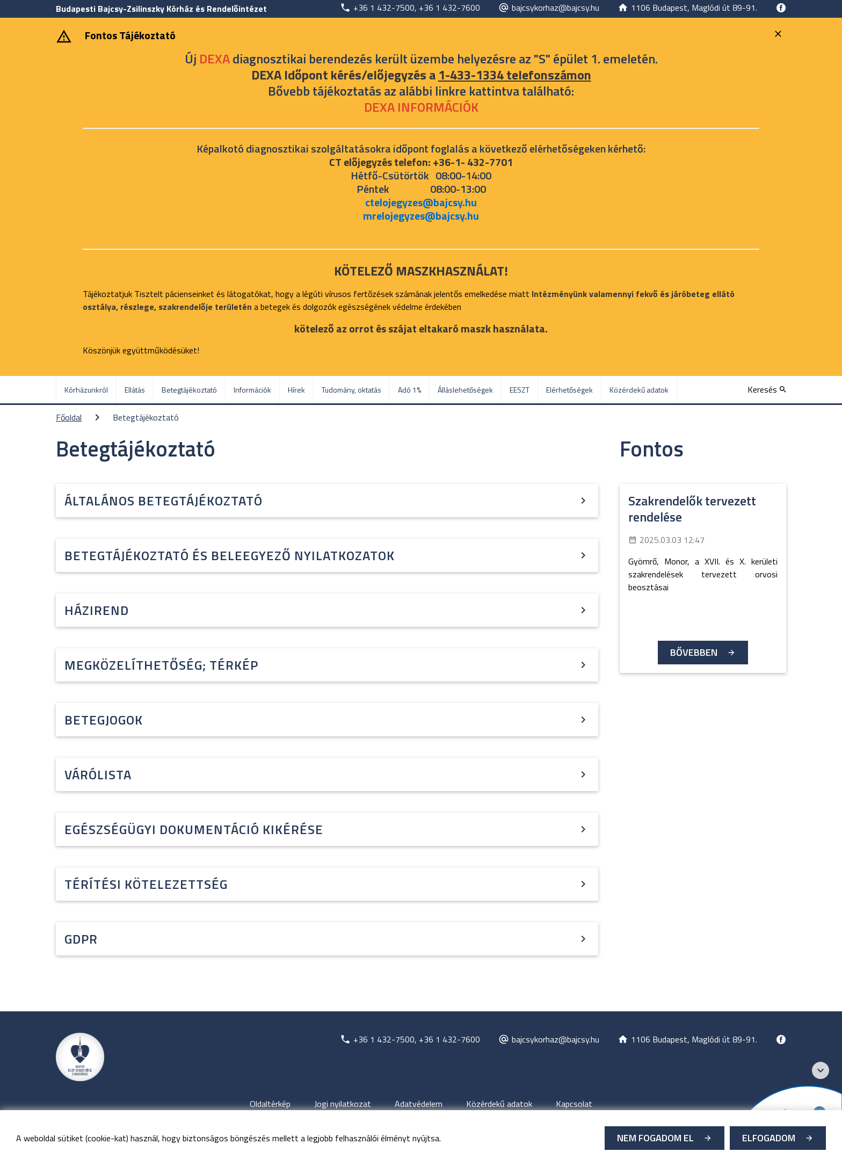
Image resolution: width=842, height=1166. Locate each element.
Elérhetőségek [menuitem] (569, 389)
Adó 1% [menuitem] (409, 389)
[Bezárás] (779, 33)
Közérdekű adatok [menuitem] (639, 389)
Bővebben (693, 652)
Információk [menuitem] (252, 389)
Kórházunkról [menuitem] (86, 389)
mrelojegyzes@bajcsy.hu (421, 215)
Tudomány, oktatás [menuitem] (351, 389)
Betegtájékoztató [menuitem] (189, 389)
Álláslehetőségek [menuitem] (465, 389)
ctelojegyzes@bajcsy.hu (421, 202)
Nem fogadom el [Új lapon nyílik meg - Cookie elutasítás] (655, 1138)
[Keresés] (766, 389)
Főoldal (69, 417)
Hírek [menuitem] (296, 389)
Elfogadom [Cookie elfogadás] (768, 1138)
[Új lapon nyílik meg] (410, 7)
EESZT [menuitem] (519, 389)
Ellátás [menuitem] (135, 389)
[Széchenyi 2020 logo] (820, 1070)
